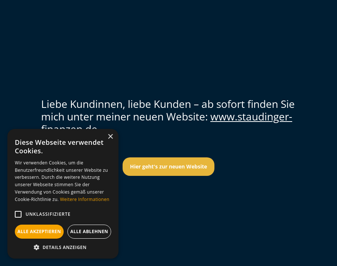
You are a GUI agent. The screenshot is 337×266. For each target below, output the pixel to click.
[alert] (63, 194)
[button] (18, 214)
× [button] (110, 137)
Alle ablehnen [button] (89, 231)
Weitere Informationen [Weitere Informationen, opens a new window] (85, 199)
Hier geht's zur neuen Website (168, 166)
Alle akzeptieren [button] (39, 231)
